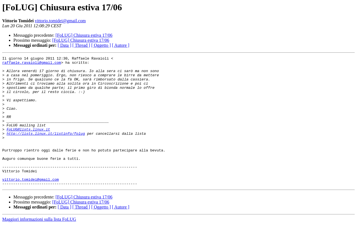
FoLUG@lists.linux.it (28, 144)
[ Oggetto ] (101, 45)
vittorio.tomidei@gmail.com (60, 20)
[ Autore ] (120, 45)
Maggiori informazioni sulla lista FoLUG (39, 245)
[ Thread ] (81, 45)
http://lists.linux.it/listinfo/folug (46, 149)
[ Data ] (64, 45)
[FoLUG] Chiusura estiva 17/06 (84, 35)
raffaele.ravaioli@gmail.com (31, 64)
